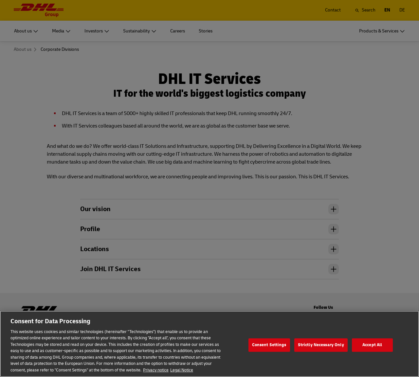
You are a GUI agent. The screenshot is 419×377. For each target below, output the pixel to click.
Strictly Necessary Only (321, 351)
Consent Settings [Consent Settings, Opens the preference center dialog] (269, 351)
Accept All (372, 351)
